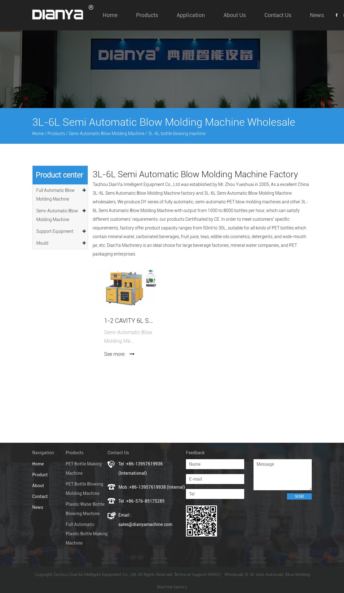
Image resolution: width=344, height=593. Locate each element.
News (317, 15)
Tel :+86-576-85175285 (141, 501)
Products (147, 15)
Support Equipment (61, 230)
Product (40, 474)
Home (110, 15)
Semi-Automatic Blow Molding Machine (106, 133)
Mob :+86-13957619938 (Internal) (151, 487)
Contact (40, 496)
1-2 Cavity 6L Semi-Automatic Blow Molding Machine (129, 320)
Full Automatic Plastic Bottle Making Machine (87, 533)
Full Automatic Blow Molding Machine (61, 193)
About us (234, 15)
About (38, 485)
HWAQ (214, 574)
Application (191, 15)
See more (119, 354)
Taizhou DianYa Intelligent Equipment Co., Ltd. (95, 574)
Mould (61, 242)
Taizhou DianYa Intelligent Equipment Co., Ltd (136, 184)
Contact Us (277, 15)
